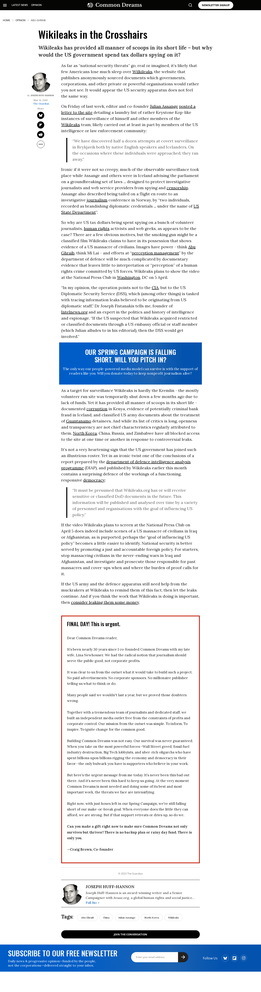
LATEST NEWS (20, 5)
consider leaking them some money (105, 602)
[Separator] (40, 144)
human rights (96, 228)
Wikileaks (70, 124)
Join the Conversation (130, 934)
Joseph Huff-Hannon (42, 95)
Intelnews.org (74, 312)
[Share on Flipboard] (40, 125)
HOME (6, 20)
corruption (96, 408)
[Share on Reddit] (40, 134)
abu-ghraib (38, 20)
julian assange (126, 917)
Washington (128, 277)
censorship (177, 187)
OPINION (36, 5)
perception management (155, 252)
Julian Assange (164, 106)
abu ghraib (87, 917)
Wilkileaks (142, 71)
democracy (94, 480)
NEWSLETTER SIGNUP (216, 5)
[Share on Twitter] (40, 115)
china (106, 917)
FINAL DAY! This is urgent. (93, 624)
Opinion (20, 20)
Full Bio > (93, 903)
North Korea (85, 433)
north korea (151, 917)
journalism (97, 199)
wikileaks (173, 917)
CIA (155, 287)
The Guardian (41, 103)
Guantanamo (78, 420)
